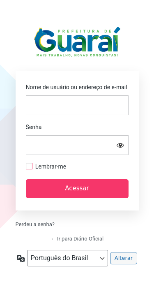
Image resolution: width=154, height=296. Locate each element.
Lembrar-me (51, 166)
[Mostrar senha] (120, 145)
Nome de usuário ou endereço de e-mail (76, 87)
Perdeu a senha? (35, 224)
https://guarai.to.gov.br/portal (77, 44)
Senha (34, 127)
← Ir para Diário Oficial (77, 239)
